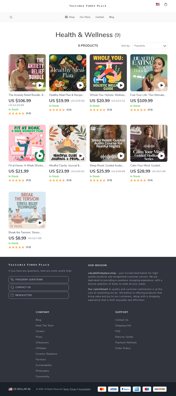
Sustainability (44, 365)
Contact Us (122, 320)
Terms (66, 389)
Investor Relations (46, 354)
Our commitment (98, 289)
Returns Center (124, 337)
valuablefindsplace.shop (102, 273)
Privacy (73, 389)
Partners (41, 359)
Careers (40, 331)
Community (42, 376)
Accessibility (85, 389)
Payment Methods (126, 342)
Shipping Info (123, 325)
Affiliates (41, 348)
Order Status (123, 348)
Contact (100, 17)
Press (39, 337)
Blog (111, 17)
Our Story (85, 17)
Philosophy (42, 371)
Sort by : (126, 46)
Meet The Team (45, 325)
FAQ (117, 331)
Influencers (42, 342)
